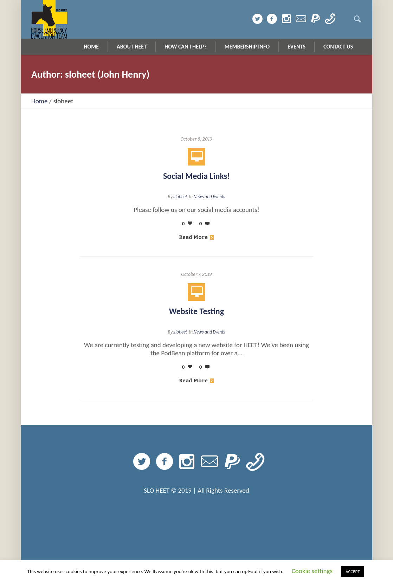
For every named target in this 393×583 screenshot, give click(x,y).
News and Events (209, 196)
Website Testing (196, 311)
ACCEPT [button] (353, 571)
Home (39, 101)
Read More (196, 237)
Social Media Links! (196, 176)
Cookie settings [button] (312, 571)
